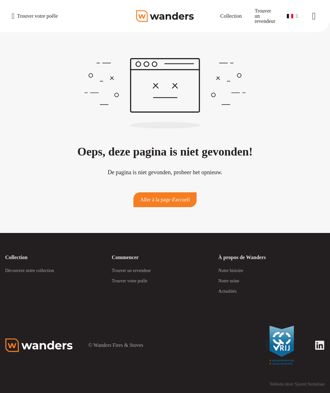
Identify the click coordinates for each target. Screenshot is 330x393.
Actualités (227, 291)
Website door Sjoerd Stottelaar (297, 384)
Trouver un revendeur (131, 270)
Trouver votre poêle (130, 280)
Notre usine (228, 280)
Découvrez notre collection (29, 270)
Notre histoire (230, 270)
